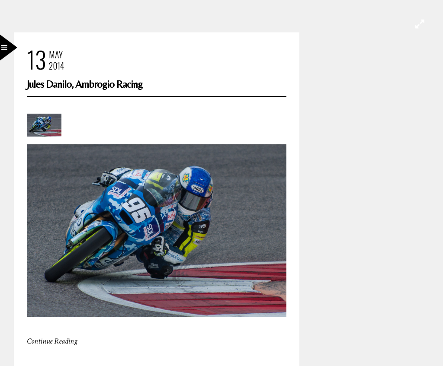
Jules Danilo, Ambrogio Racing (84, 84)
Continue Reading (52, 341)
